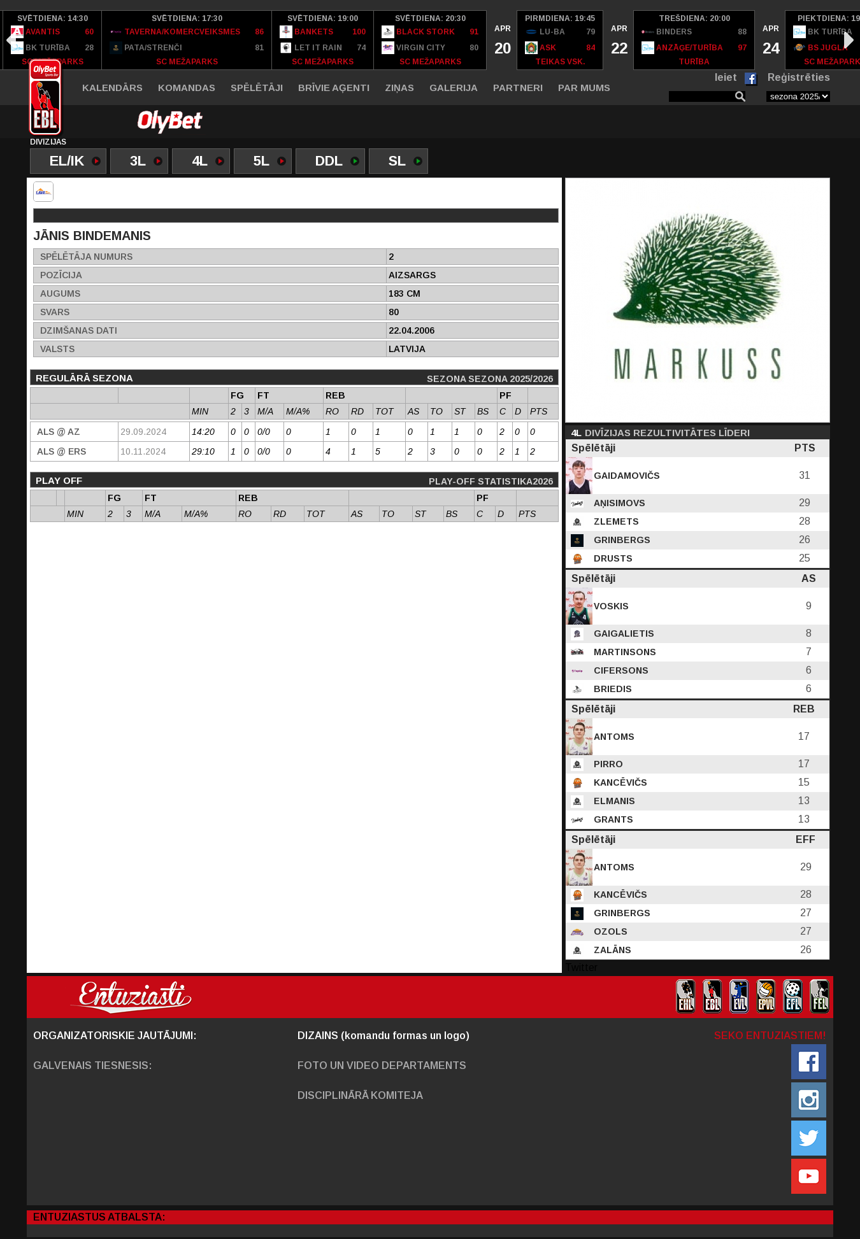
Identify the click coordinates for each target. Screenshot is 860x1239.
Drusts (612, 558)
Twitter (581, 967)
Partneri (518, 87)
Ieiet (726, 77)
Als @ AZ (58, 432)
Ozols (609, 931)
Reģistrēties (799, 77)
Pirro (607, 764)
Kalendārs (112, 87)
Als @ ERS (61, 451)
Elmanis (613, 801)
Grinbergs (620, 540)
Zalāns (611, 950)
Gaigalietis (622, 633)
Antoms (612, 737)
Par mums (584, 87)
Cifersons (620, 670)
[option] (52, 40)
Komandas (186, 87)
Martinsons (623, 652)
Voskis (610, 606)
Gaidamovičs (625, 476)
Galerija (453, 87)
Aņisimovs (618, 503)
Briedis (611, 689)
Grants (612, 819)
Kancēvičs (619, 782)
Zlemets (615, 521)
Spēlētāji (257, 87)
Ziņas (399, 87)
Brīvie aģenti (333, 87)
